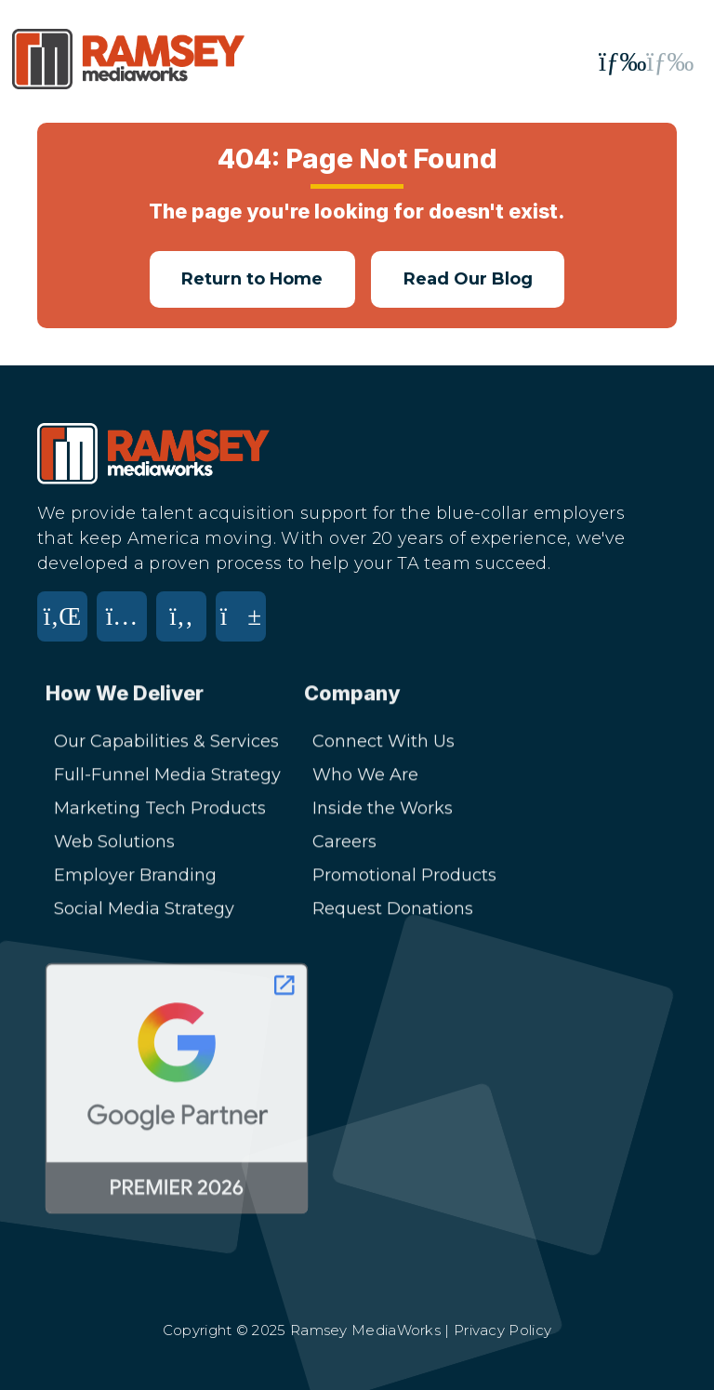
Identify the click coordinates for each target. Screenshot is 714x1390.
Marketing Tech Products (160, 814)
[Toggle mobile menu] (646, 62)
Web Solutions (114, 848)
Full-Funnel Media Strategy (167, 781)
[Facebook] (186, 628)
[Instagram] (126, 628)
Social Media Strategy (144, 915)
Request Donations (392, 915)
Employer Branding (135, 881)
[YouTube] (245, 628)
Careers (344, 848)
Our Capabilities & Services (166, 747)
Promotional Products (404, 881)
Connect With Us (383, 747)
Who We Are (365, 781)
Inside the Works (382, 814)
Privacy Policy (502, 1330)
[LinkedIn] (67, 628)
